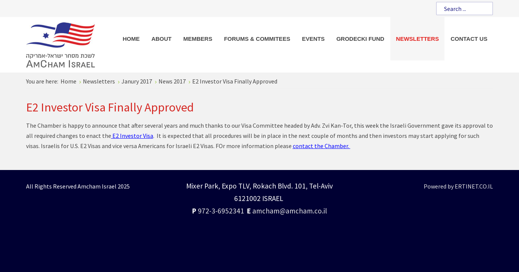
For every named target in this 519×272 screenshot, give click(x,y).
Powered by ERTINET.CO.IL (458, 186)
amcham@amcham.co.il (289, 210)
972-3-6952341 (221, 210)
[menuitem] (131, 38)
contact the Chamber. (321, 146)
